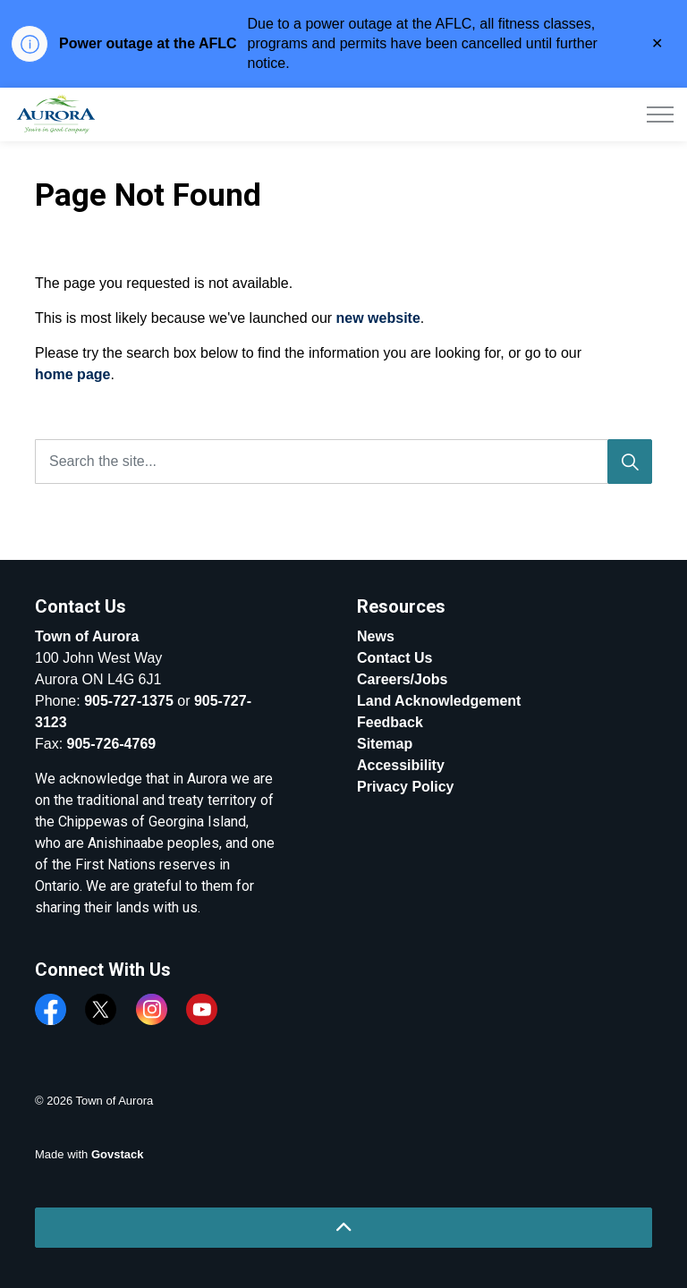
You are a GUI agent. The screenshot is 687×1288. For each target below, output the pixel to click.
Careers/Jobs (402, 679)
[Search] (629, 461)
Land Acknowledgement (439, 700)
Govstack (117, 1154)
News (375, 636)
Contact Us (394, 657)
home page (72, 374)
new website (378, 318)
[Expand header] (660, 114)
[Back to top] (343, 1228)
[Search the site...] (343, 461)
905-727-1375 (129, 700)
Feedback (390, 722)
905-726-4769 (112, 743)
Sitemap (384, 743)
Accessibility (401, 765)
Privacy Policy (405, 786)
